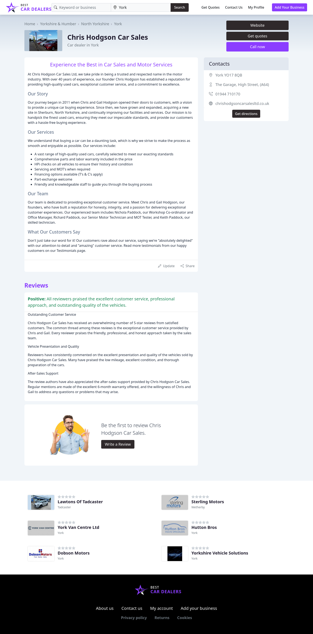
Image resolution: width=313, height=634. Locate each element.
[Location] (141, 7)
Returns (162, 617)
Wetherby (198, 507)
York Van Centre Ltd (78, 527)
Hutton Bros (204, 527)
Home (29, 23)
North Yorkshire (95, 23)
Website (257, 25)
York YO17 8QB (228, 75)
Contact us (131, 608)
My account (161, 608)
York (118, 23)
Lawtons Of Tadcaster (80, 502)
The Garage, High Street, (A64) (242, 84)
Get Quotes (211, 7)
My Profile (256, 7)
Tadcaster (64, 507)
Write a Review (118, 444)
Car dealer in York (83, 45)
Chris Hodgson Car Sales (107, 37)
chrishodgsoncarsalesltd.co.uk (242, 103)
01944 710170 (227, 93)
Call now (257, 46)
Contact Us (234, 7)
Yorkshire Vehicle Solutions (219, 553)
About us (105, 608)
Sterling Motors (207, 502)
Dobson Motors (74, 553)
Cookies (184, 617)
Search (179, 7)
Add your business (199, 608)
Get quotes (257, 35)
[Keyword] (81, 7)
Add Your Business (289, 7)
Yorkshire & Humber (58, 23)
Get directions (246, 113)
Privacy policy (134, 617)
